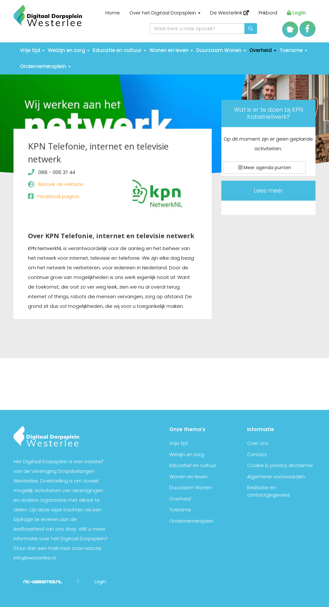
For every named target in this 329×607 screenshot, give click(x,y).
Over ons (257, 443)
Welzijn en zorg (69, 50)
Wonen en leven (171, 50)
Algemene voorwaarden (276, 476)
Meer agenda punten (264, 167)
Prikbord (268, 12)
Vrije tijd (32, 50)
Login (296, 12)
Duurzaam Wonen (221, 50)
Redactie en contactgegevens (268, 491)
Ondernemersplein (45, 66)
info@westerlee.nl (34, 557)
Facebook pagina (58, 196)
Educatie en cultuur (119, 50)
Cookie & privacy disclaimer (280, 465)
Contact (257, 454)
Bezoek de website (60, 184)
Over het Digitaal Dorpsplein (164, 12)
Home (112, 12)
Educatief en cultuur (192, 465)
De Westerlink (229, 12)
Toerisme (293, 50)
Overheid (262, 50)
